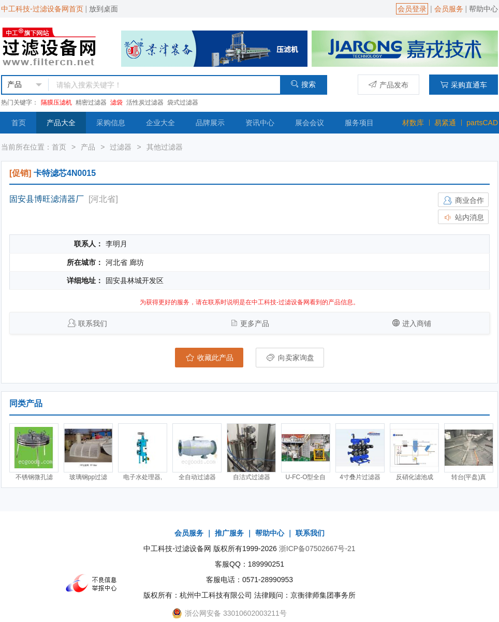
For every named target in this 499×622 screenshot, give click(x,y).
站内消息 (463, 217)
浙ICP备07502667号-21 (317, 548)
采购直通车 (463, 84)
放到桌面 (103, 9)
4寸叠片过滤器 (360, 477)
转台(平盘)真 (469, 477)
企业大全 (160, 123)
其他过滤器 (164, 147)
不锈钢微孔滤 (34, 477)
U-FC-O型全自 (306, 477)
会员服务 (448, 9)
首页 (18, 123)
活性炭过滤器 (145, 102)
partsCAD (482, 123)
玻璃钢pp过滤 (88, 477)
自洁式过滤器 (251, 477)
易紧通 (445, 123)
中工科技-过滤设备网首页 (42, 9)
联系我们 (92, 323)
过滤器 (120, 147)
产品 (88, 147)
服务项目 (359, 123)
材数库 (413, 123)
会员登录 (412, 9)
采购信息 (110, 123)
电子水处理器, (142, 477)
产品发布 (388, 84)
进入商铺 (416, 323)
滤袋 (116, 102)
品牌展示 (210, 123)
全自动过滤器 (197, 477)
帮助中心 (483, 9)
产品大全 (61, 123)
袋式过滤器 (182, 102)
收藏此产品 (209, 357)
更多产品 (254, 323)
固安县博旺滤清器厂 (46, 199)
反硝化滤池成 (414, 477)
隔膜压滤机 (56, 102)
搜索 (303, 84)
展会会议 (309, 123)
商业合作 (463, 200)
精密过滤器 (91, 102)
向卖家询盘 (290, 357)
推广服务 (229, 533)
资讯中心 (259, 123)
